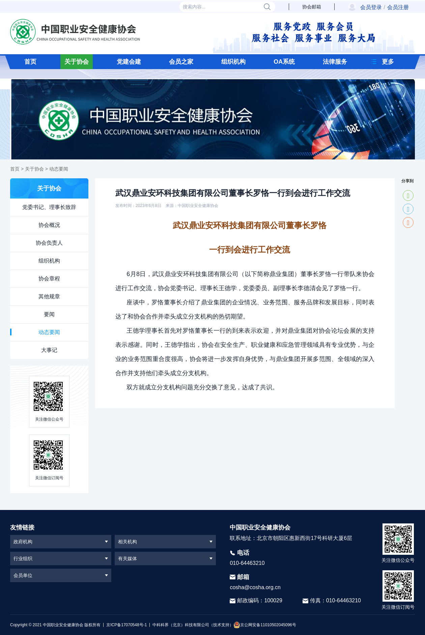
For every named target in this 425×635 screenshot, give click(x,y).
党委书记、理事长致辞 (49, 207)
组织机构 (233, 61)
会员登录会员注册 (384, 7)
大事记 (49, 350)
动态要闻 (58, 169)
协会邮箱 (311, 6)
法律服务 (335, 61)
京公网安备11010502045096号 (264, 625)
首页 (30, 61)
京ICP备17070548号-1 (126, 625)
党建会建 (129, 61)
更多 (388, 61)
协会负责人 (49, 243)
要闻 (49, 314)
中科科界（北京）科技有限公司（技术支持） (191, 625)
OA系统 (284, 61)
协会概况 (49, 225)
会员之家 (181, 61)
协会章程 (49, 278)
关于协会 (76, 61)
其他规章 (49, 296)
